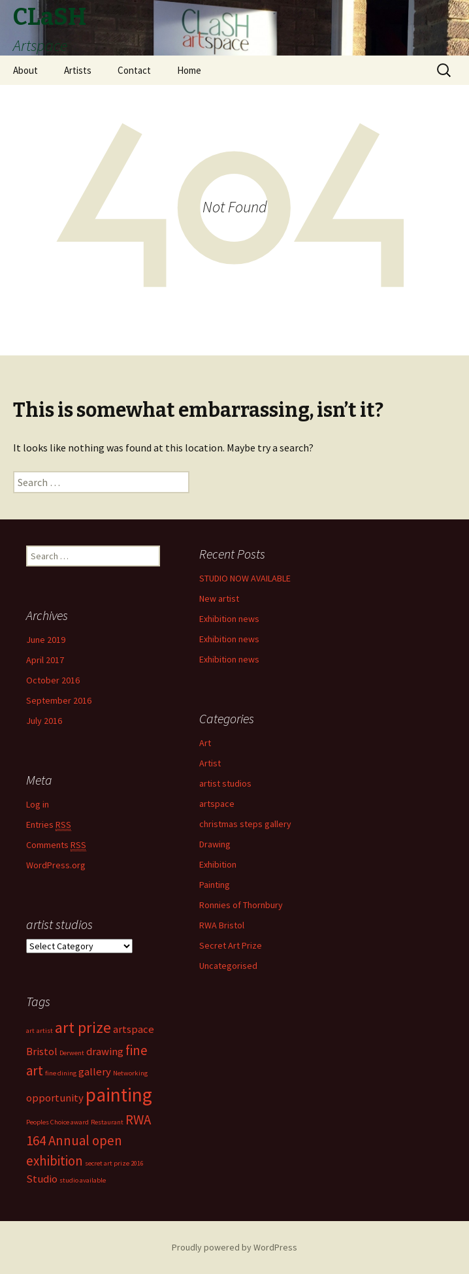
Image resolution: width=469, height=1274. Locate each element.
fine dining (60, 1073)
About (25, 70)
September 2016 (58, 700)
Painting (214, 884)
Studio (41, 1178)
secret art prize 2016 (114, 1163)
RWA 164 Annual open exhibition (88, 1140)
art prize (83, 1027)
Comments (56, 845)
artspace (216, 803)
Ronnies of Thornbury (241, 905)
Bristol (41, 1051)
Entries (48, 825)
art (30, 1030)
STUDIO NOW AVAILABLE (245, 578)
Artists (77, 70)
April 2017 (45, 660)
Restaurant (107, 1122)
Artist (210, 763)
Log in (37, 804)
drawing (104, 1051)
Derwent (71, 1053)
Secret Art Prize (230, 945)
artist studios (225, 783)
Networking (130, 1073)
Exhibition (217, 864)
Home (189, 70)
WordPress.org (56, 865)
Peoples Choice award (57, 1122)
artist (45, 1030)
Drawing (215, 844)
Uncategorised (228, 966)
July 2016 (44, 721)
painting (119, 1095)
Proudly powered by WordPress (234, 1247)
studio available (82, 1180)
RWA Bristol (221, 925)
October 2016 (53, 680)
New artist (219, 598)
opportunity (55, 1097)
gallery (94, 1071)
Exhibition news (229, 619)
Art (205, 743)
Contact (134, 70)
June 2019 (45, 639)
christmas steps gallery (245, 824)
